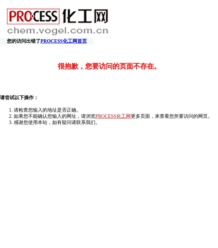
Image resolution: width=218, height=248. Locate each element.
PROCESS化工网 (113, 110)
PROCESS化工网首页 (188, 21)
